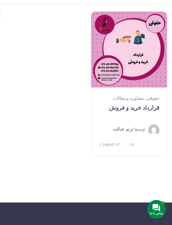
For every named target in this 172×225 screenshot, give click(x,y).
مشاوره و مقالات (128, 98)
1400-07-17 (110, 144)
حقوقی (152, 98)
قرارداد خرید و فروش (134, 108)
